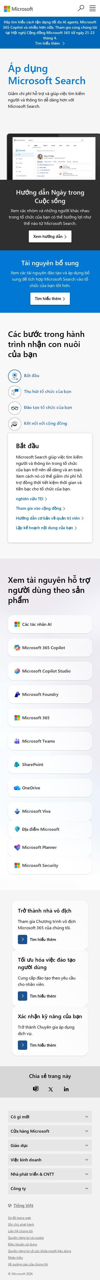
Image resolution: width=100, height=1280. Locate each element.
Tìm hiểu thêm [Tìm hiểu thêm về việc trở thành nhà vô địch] (43, 939)
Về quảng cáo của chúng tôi (28, 1264)
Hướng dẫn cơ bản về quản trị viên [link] (48, 518)
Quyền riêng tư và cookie (26, 1237)
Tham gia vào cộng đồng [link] (38, 508)
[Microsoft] (20, 8)
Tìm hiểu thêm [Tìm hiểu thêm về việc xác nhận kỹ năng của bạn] (43, 1044)
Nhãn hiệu (15, 1257)
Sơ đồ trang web (19, 1217)
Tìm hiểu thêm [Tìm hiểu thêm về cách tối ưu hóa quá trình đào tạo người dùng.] (43, 995)
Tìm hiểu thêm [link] (48, 298)
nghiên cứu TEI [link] (29, 498)
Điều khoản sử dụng (22, 1244)
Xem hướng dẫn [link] (48, 236)
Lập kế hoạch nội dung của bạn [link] (44, 527)
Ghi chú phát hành (21, 1224)
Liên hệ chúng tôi (20, 1231)
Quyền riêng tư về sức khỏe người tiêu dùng (39, 1251)
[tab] (23, 376)
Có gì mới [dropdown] (20, 1116)
